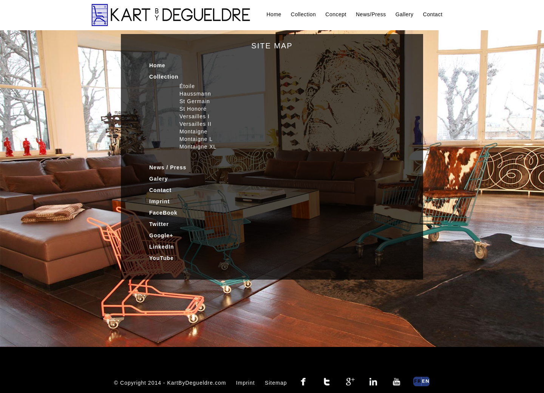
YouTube (161, 258)
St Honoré (193, 109)
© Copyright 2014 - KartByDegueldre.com (170, 383)
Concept (335, 14)
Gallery (405, 14)
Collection (303, 14)
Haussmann (195, 94)
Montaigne (193, 131)
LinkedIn (161, 247)
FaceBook (163, 213)
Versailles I (194, 116)
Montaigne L (196, 139)
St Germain (194, 101)
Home (274, 14)
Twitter (159, 224)
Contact (433, 14)
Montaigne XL (197, 147)
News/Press (371, 14)
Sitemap (276, 383)
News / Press (167, 167)
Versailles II (195, 124)
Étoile (187, 86)
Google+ (161, 235)
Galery (158, 179)
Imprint (159, 201)
